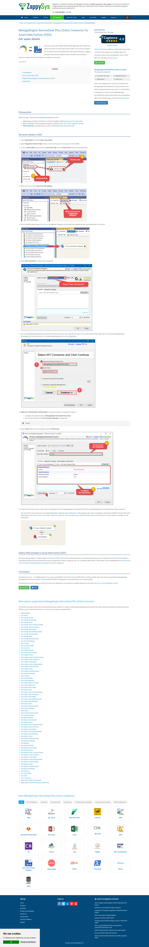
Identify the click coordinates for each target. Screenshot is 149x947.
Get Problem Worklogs (28, 673)
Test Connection (26, 778)
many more (113, 58)
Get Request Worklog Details (30, 766)
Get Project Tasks (26, 703)
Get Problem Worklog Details (30, 671)
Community (93, 17)
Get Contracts (25, 648)
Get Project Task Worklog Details (31, 699)
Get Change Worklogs (28, 641)
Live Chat (68, 12)
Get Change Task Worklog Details (31, 632)
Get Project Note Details (28, 687)
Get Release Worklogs (28, 741)
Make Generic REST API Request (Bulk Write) (35, 782)
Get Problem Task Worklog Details (31, 664)
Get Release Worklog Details (30, 738)
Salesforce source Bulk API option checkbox (108, 907)
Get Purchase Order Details (29, 713)
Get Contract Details (27, 646)
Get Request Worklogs (28, 768)
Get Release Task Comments (30, 727)
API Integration (57, 17)
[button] (127, 17)
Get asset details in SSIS (30, 75)
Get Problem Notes (27, 655)
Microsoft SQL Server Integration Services (70, 123)
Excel (40, 515)
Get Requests (25, 771)
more (63, 515)
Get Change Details (27, 618)
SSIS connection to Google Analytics (105, 915)
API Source (44, 224)
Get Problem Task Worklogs (29, 666)
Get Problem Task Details (29, 662)
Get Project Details (27, 678)
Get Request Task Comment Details (32, 752)
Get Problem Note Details (29, 652)
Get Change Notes (26, 622)
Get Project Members (27, 680)
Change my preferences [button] (27, 942)
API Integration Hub (30, 23)
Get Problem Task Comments (30, 659)
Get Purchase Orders (27, 715)
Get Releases (25, 743)
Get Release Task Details (28, 729)
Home (24, 17)
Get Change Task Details (28, 629)
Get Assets (24, 615)
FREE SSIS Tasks (72, 17)
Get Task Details (26, 773)
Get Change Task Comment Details (32, 625)
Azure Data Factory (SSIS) (44, 23)
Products (35, 17)
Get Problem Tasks (27, 669)
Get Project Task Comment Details (32, 692)
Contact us (23, 914)
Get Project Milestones (28, 685)
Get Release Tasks (26, 736)
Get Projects (25, 711)
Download (100, 62)
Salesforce (54, 515)
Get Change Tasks (26, 636)
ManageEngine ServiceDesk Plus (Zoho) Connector (68, 23)
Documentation (101, 103)
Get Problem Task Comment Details (32, 657)
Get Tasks (24, 776)
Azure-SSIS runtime (58, 558)
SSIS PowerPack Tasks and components (93, 515)
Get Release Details (27, 717)
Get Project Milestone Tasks (29, 683)
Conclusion (26, 81)
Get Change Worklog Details (30, 639)
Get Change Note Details (28, 620)
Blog (83, 17)
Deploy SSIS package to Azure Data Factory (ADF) (39, 78)
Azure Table (46, 515)
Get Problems (25, 676)
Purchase (23, 908)
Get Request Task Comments (30, 755)
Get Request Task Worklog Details (31, 759)
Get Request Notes (27, 750)
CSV (35, 515)
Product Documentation (27, 911)
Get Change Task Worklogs (29, 634)
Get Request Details (27, 745)
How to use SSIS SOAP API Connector (106, 933)
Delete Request (25, 613)
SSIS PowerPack (99, 49)
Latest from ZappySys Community (107, 899)
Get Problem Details (27, 650)
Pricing (45, 17)
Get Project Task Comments (30, 694)
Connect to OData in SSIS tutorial (104, 918)
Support (103, 17)
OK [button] (11, 942)
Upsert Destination (70, 513)
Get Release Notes (26, 722)
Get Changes (25, 643)
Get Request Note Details (29, 748)
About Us (113, 17)
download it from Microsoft (73, 121)
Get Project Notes (26, 690)
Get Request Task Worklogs (29, 762)
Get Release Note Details (28, 720)
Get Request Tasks (27, 764)
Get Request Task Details (29, 757)
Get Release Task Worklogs (29, 734)
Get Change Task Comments (30, 627)
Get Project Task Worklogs (29, 701)
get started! (70, 126)
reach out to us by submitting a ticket (105, 583)
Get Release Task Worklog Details (31, 731)
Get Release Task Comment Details (32, 724)
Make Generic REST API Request (31, 780)
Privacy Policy (24, 916)
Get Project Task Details (28, 697)
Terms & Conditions (26, 919)
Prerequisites (27, 72)
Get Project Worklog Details (29, 706)
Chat (34, 587)
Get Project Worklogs (27, 708)
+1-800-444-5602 (60, 12)
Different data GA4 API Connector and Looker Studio (110, 930)
